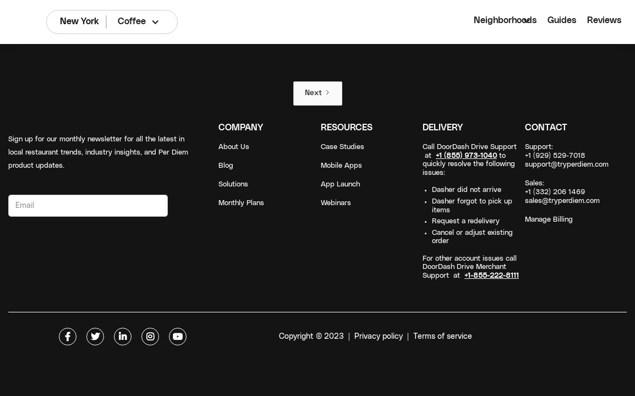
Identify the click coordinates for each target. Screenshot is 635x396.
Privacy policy (378, 336)
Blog (225, 165)
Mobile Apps (341, 165)
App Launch (340, 184)
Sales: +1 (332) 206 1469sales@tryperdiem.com (562, 192)
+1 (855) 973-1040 (466, 156)
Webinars (336, 203)
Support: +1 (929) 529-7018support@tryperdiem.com (567, 156)
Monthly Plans (241, 203)
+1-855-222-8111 (491, 275)
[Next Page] (317, 93)
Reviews (604, 20)
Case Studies (342, 147)
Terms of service (442, 336)
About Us (233, 147)
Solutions (233, 184)
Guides (562, 20)
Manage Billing (549, 219)
